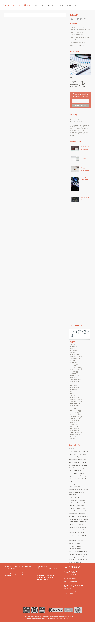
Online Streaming (78, 492)
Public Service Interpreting (77, 500)
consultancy (83, 530)
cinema (78, 527)
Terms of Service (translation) (14, 572)
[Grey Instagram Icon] (81, 18)
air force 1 (72, 508)
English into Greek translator (78, 478)
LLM (79, 486)
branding (82, 513)
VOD (70, 505)
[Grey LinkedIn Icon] (71, 18)
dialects (80, 540)
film (86, 559)
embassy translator (75, 548)
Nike (70, 492)
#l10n (70, 454)
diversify (71, 543)
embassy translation (75, 546)
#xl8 (83, 462)
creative (71, 535)
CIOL (85, 465)
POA (86, 492)
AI (85, 462)
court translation (82, 532)
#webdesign (82, 459)
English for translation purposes (79, 476)
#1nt (70, 449)
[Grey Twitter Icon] (78, 18)
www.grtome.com (71, 582)
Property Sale (73, 495)
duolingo (78, 543)
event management (82, 554)
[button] (43, 5)
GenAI (71, 481)
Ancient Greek (73, 465)
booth (79, 511)
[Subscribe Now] (80, 105)
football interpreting (75, 562)
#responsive (83, 457)
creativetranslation (75, 538)
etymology (72, 554)
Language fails (73, 489)
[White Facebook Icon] (69, 567)
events (82, 557)
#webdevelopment (74, 462)
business (71, 516)
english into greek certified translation (79, 551)
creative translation (81, 535)
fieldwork (81, 559)
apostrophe (72, 511)
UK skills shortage (81, 503)
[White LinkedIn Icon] (65, 567)
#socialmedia (73, 459)
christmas (72, 527)
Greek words (73, 486)
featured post (73, 559)
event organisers (74, 557)
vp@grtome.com (42, 579)
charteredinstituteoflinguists (78, 522)
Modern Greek (83, 489)
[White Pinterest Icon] (78, 567)
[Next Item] (88, 64)
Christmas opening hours (80, 468)
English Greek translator (76, 473)
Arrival (81, 465)
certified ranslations (82, 516)
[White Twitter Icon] (72, 567)
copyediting (72, 532)
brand (84, 511)
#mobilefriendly (74, 457)
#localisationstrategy (79, 454)
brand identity (73, 513)
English (80, 470)
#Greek (75, 449)
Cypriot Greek (73, 470)
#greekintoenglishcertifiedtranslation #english (79, 451)
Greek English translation (77, 484)
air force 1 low (80, 508)
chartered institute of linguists (78, 519)
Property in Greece (74, 497)
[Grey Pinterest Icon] (84, 18)
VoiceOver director (78, 505)
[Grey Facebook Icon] (74, 18)
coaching (84, 527)
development (73, 540)
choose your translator (76, 524)
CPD (70, 468)
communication (73, 530)
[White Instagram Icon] (75, 567)
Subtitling (72, 503)
